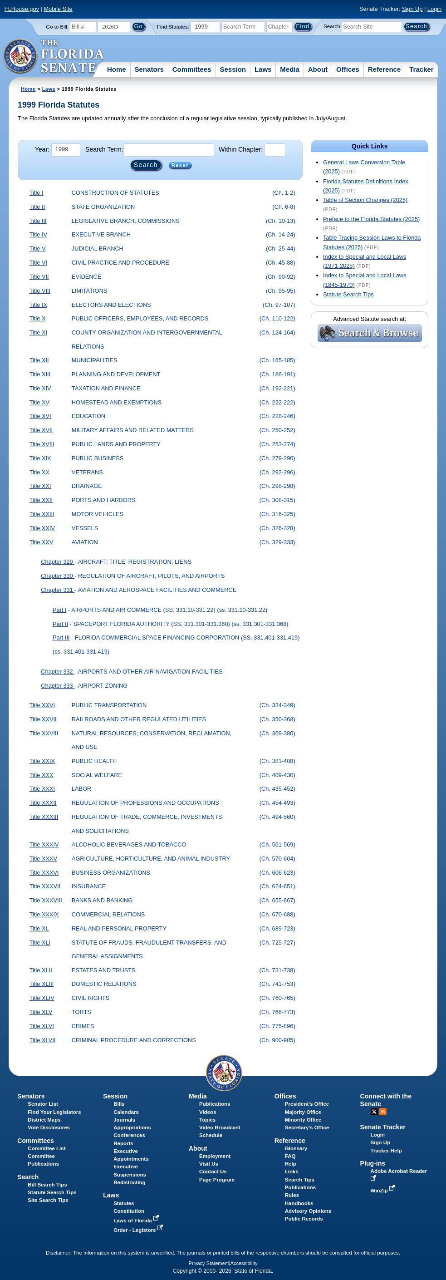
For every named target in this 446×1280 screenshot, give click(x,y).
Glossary (296, 1148)
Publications (214, 1104)
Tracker (421, 69)
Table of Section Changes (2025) (365, 200)
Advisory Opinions (308, 1211)
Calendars (126, 1112)
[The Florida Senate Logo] (54, 56)
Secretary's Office (307, 1127)
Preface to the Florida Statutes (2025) (371, 219)
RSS (383, 1111)
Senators (149, 69)
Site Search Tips (48, 1200)
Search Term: (104, 149)
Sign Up (412, 8)
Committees (191, 69)
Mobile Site (58, 8)
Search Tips (299, 1179)
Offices (347, 69)
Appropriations (132, 1127)
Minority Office (303, 1119)
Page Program (217, 1179)
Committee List (46, 1148)
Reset (180, 165)
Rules (292, 1195)
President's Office (307, 1104)
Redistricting (129, 1182)
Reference (384, 69)
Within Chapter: (241, 149)
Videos (207, 1112)
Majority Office (303, 1112)
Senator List (43, 1104)
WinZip (384, 1190)
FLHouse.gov (22, 8)
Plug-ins (373, 1163)
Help (290, 1164)
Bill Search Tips (47, 1184)
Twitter (374, 1111)
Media (289, 69)
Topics (207, 1119)
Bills (118, 1104)
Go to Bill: (57, 27)
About (318, 69)
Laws (263, 69)
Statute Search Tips (348, 294)
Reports (123, 1143)
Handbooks (299, 1203)
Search (331, 26)
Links (292, 1171)
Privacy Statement (209, 1263)
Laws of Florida (137, 1220)
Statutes (123, 1203)
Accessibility (244, 1263)
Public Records (304, 1218)
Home (116, 69)
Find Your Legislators (54, 1112)
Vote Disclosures (49, 1127)
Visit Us (208, 1164)
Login (434, 8)
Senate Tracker (383, 1127)
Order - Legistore (139, 1230)
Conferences (129, 1135)
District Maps (44, 1119)
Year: (42, 149)
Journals (124, 1119)
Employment (214, 1156)
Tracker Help (386, 1150)
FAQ (290, 1156)
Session (233, 69)
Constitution (128, 1211)
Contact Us (213, 1171)
